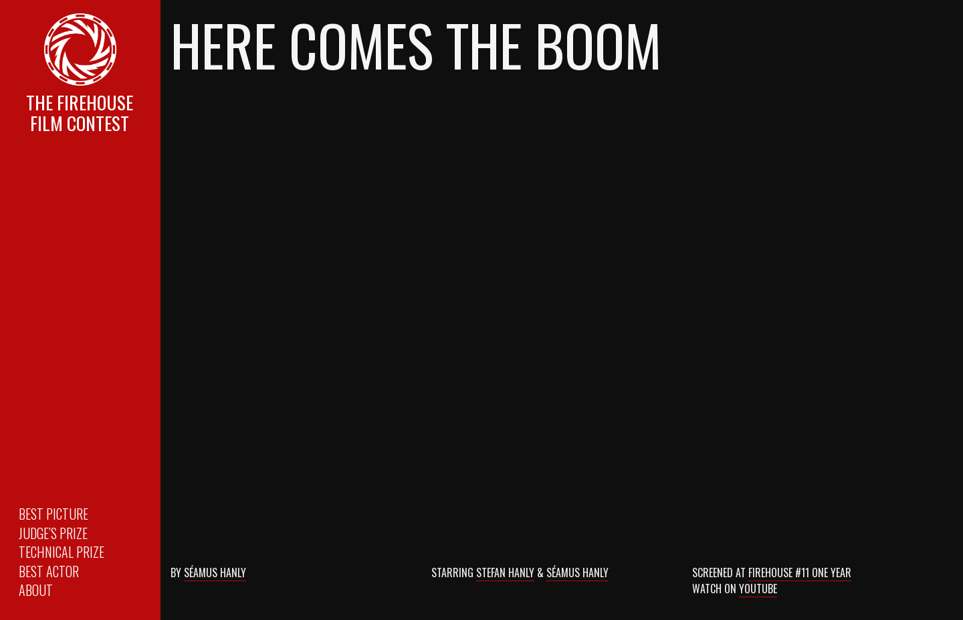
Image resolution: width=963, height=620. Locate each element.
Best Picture (53, 514)
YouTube (758, 589)
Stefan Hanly (505, 572)
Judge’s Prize (53, 533)
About (36, 590)
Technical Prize (61, 552)
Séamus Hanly (215, 572)
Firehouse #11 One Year (799, 572)
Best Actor (49, 571)
